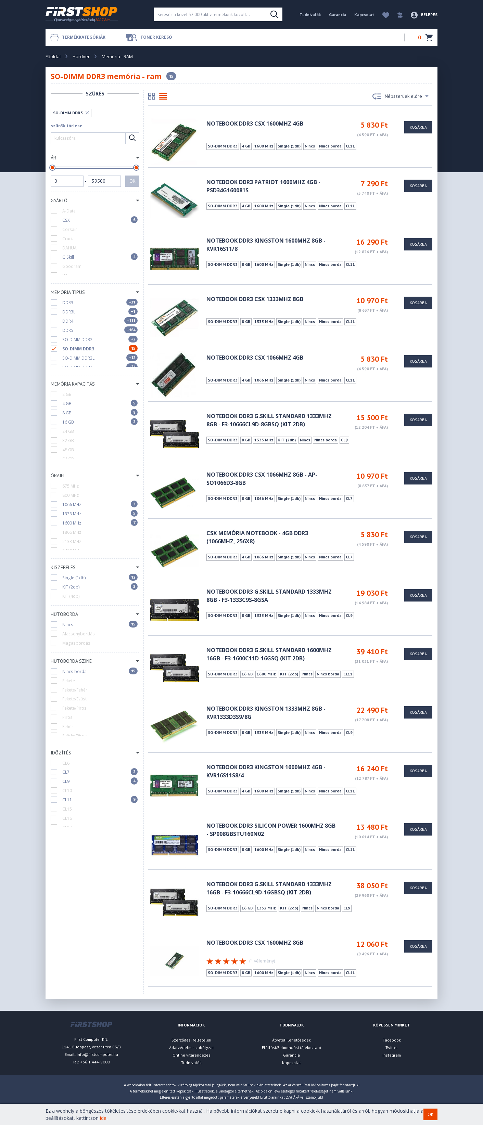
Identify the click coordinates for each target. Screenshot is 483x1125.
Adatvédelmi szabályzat (191, 1047)
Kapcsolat (364, 14)
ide (103, 1118)
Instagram (391, 1055)
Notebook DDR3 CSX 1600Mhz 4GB (254, 123)
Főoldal (53, 56)
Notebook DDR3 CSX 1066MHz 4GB (254, 357)
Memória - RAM (117, 56)
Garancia (337, 14)
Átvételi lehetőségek (291, 1040)
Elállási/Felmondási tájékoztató (291, 1047)
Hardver (81, 56)
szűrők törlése (66, 126)
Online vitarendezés (192, 1055)
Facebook (392, 1040)
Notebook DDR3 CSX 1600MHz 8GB (254, 942)
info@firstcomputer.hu (97, 1054)
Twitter (391, 1047)
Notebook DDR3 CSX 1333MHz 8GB (254, 299)
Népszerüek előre (400, 96)
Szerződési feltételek (191, 1040)
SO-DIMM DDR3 (68, 112)
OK (132, 181)
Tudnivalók (310, 14)
